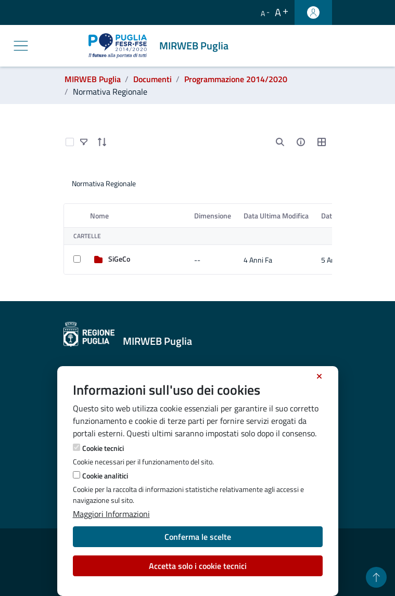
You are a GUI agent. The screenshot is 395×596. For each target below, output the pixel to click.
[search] (280, 142)
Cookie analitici (105, 475)
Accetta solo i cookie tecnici (198, 566)
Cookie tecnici (103, 448)
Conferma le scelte (197, 536)
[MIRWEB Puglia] (160, 45)
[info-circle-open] (300, 142)
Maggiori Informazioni (111, 514)
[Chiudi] (319, 376)
